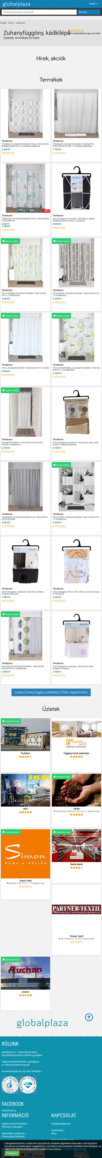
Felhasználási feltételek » (14, 1136)
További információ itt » (74, 1149)
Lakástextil (20, 23)
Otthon (11, 23)
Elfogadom (12, 1153)
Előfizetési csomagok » (12, 1126)
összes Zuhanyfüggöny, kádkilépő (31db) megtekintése (51, 692)
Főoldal (3, 23)
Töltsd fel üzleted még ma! (17, 1064)
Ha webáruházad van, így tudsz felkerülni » (22, 1071)
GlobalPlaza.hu (9, 1110)
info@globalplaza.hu (61, 1123)
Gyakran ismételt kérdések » (15, 1123)
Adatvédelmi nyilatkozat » (14, 1133)
